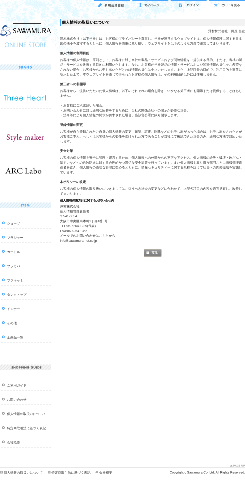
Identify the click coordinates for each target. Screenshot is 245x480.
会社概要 (13, 442)
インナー (13, 309)
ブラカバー (15, 266)
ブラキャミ (15, 280)
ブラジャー (15, 238)
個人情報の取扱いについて (26, 414)
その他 (12, 323)
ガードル (13, 252)
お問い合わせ (16, 400)
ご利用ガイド (16, 385)
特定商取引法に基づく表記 (26, 428)
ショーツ (13, 223)
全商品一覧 (15, 337)
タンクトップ (16, 294)
